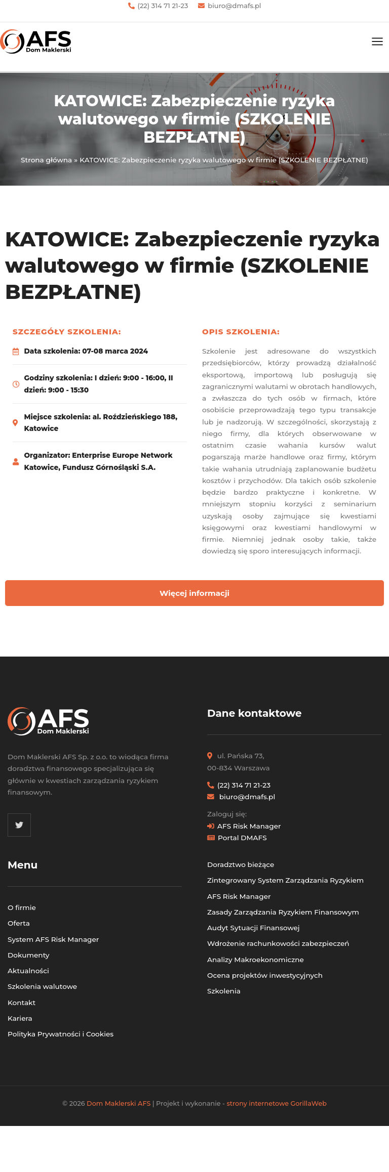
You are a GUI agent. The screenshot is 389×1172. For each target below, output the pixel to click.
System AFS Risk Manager (53, 939)
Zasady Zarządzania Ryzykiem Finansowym (283, 912)
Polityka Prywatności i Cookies (60, 1034)
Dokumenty (28, 955)
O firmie (22, 907)
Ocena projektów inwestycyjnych (265, 975)
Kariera (20, 1018)
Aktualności (28, 971)
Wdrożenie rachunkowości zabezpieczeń (278, 943)
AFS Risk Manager (249, 826)
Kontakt (21, 1003)
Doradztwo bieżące (240, 864)
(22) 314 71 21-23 (163, 6)
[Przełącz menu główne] (378, 42)
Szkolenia (224, 991)
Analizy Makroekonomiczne (255, 960)
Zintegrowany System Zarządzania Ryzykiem (285, 880)
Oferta (19, 923)
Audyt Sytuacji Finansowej (253, 928)
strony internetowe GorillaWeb (276, 1103)
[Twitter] (19, 825)
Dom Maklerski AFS (118, 1103)
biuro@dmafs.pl (234, 6)
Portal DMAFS (242, 838)
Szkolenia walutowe (42, 986)
